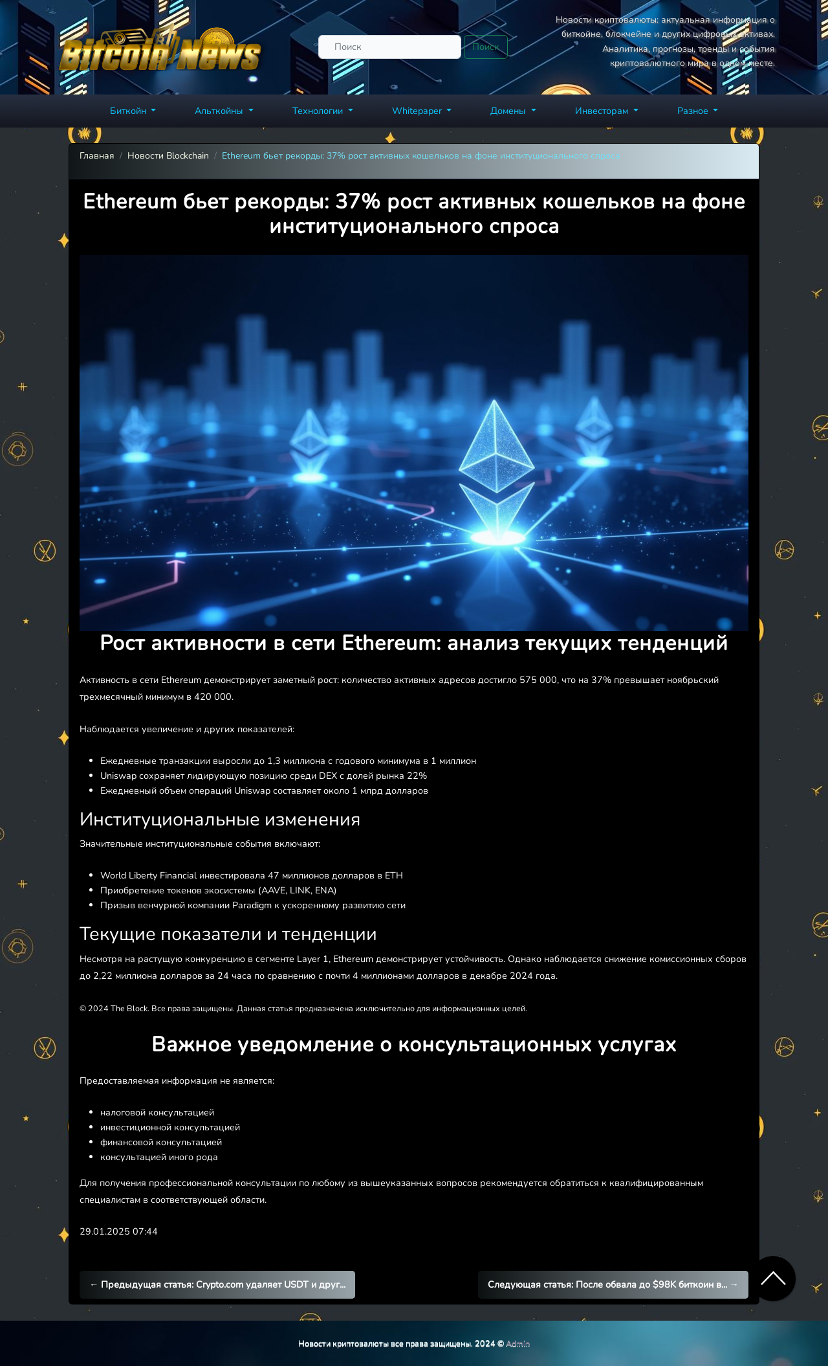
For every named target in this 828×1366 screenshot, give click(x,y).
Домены (509, 110)
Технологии (318, 110)
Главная (97, 156)
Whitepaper (418, 110)
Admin (518, 1343)
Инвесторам (603, 110)
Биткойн (129, 110)
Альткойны (220, 110)
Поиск (485, 46)
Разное (694, 110)
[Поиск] (389, 47)
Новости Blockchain (168, 156)
